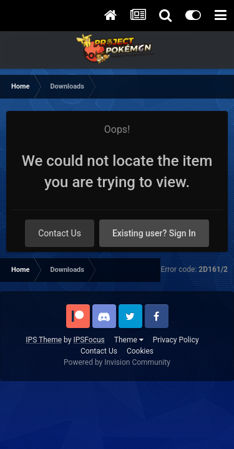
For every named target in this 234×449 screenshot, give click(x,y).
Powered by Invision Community (117, 362)
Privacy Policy (176, 340)
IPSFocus (88, 340)
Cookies (140, 351)
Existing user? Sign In (154, 233)
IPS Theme (44, 340)
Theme (129, 340)
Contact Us (59, 233)
